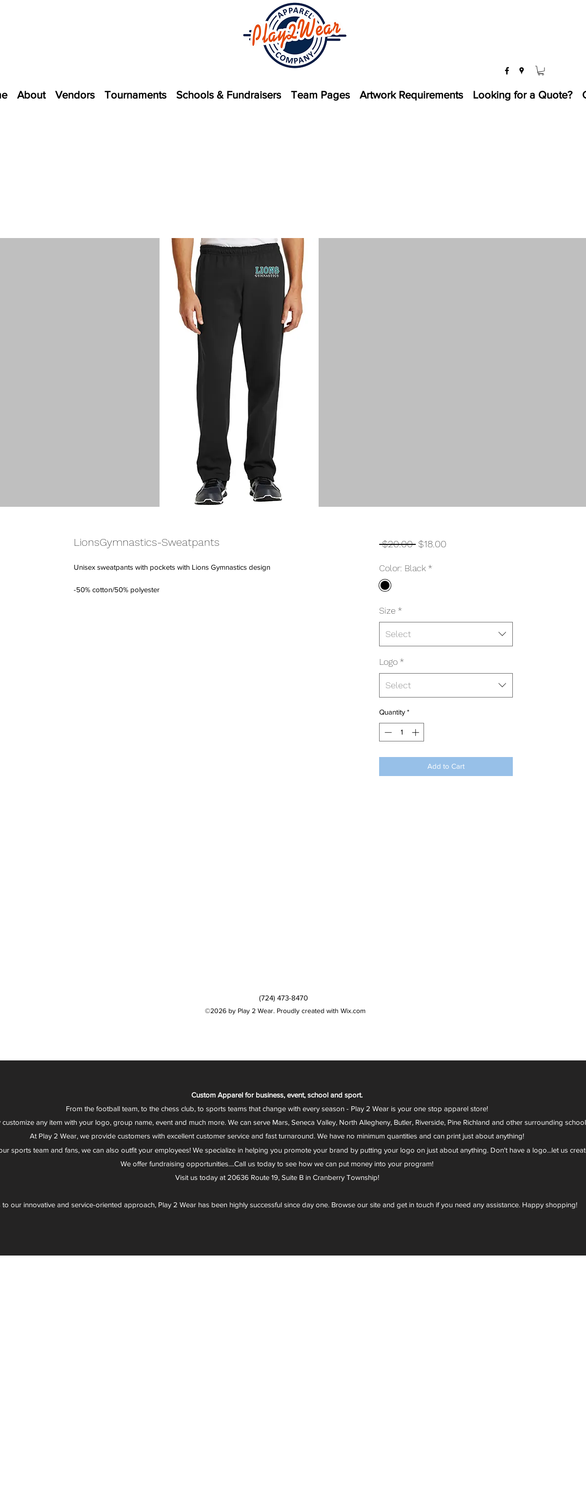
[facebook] (507, 71)
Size (390, 610)
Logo (391, 662)
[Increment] (416, 732)
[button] (540, 70)
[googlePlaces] (521, 71)
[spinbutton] (402, 732)
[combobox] (445, 634)
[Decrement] (387, 732)
